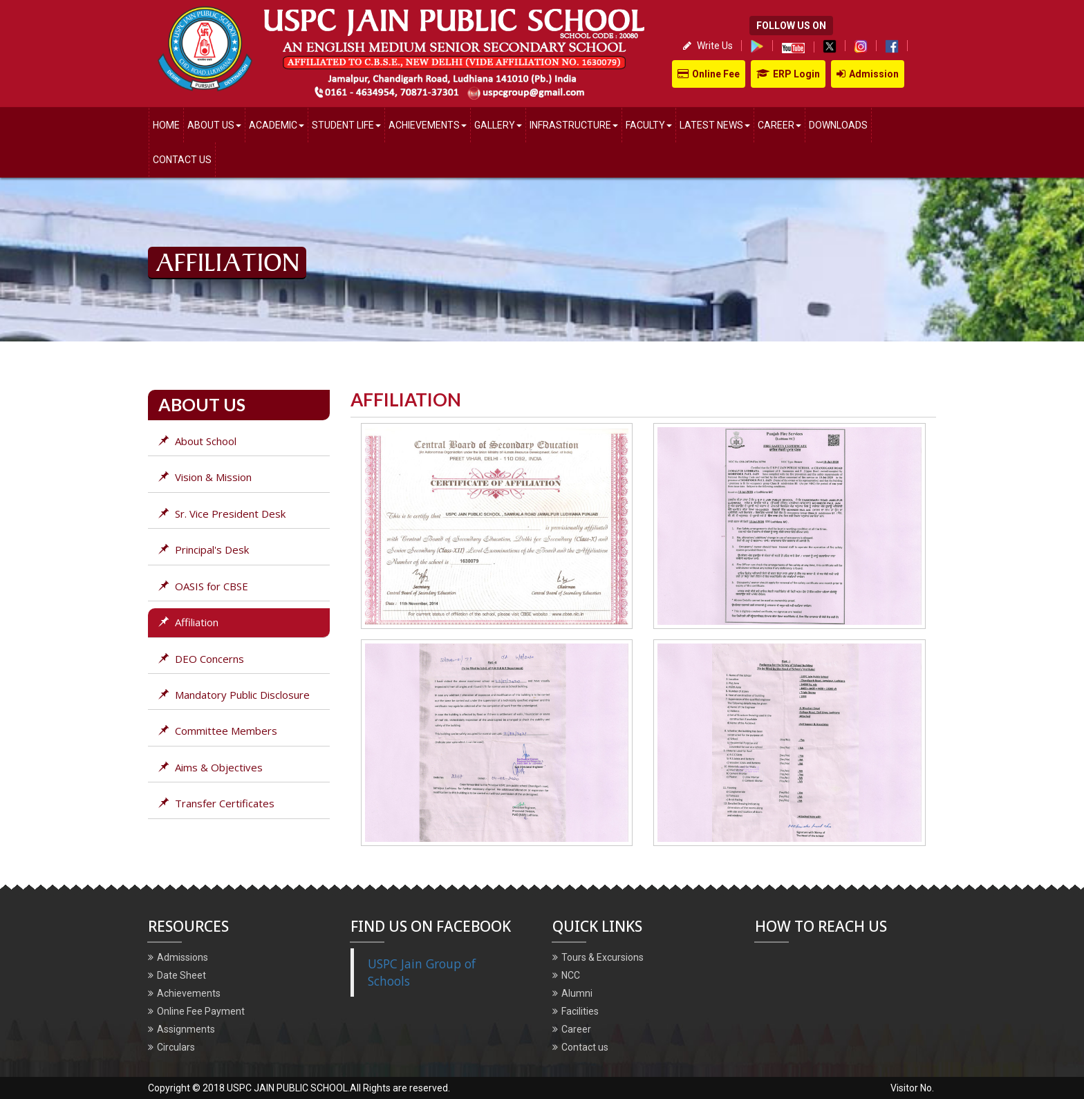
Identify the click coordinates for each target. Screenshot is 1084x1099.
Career (779, 125)
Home (166, 125)
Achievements (428, 125)
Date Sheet (177, 975)
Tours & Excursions (598, 957)
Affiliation (188, 622)
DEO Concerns (201, 659)
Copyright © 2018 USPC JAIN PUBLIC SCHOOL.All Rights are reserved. (299, 1087)
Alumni (572, 993)
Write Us (708, 45)
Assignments (181, 1029)
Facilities (575, 1011)
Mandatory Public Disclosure (234, 695)
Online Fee (709, 73)
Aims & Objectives (210, 767)
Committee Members (217, 731)
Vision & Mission (205, 477)
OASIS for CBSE (203, 586)
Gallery (498, 125)
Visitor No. (913, 1087)
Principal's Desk (203, 549)
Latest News (715, 125)
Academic (276, 125)
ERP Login (788, 73)
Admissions (178, 957)
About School (197, 441)
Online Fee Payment (196, 1011)
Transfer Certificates (216, 803)
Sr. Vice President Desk (222, 513)
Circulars (171, 1047)
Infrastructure (574, 125)
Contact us (580, 1047)
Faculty (649, 125)
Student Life (346, 125)
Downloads (838, 125)
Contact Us (182, 159)
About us (216, 119)
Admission (868, 73)
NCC (566, 975)
